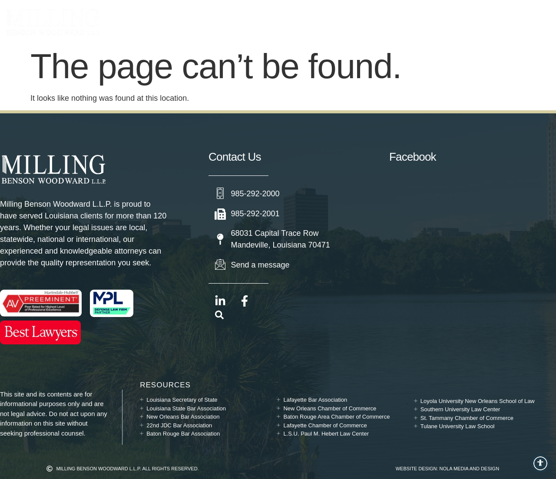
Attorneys (232, 22)
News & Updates (364, 22)
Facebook (412, 156)
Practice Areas (154, 22)
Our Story (296, 22)
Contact (428, 22)
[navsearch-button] (219, 316)
